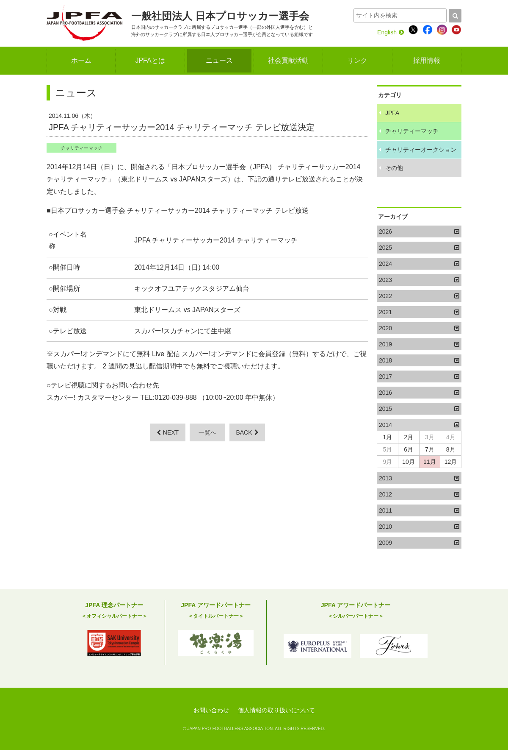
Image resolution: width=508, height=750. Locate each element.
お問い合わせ (211, 710)
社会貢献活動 (288, 60)
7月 (429, 449)
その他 (394, 167)
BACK (247, 432)
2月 (408, 437)
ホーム (81, 60)
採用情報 (426, 60)
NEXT (168, 432)
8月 (451, 449)
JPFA (392, 112)
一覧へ (207, 432)
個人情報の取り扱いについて (276, 710)
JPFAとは (150, 60)
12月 (450, 461)
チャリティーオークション (420, 149)
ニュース (219, 60)
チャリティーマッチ (81, 148)
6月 (408, 449)
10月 (408, 461)
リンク (357, 60)
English (390, 32)
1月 (387, 437)
